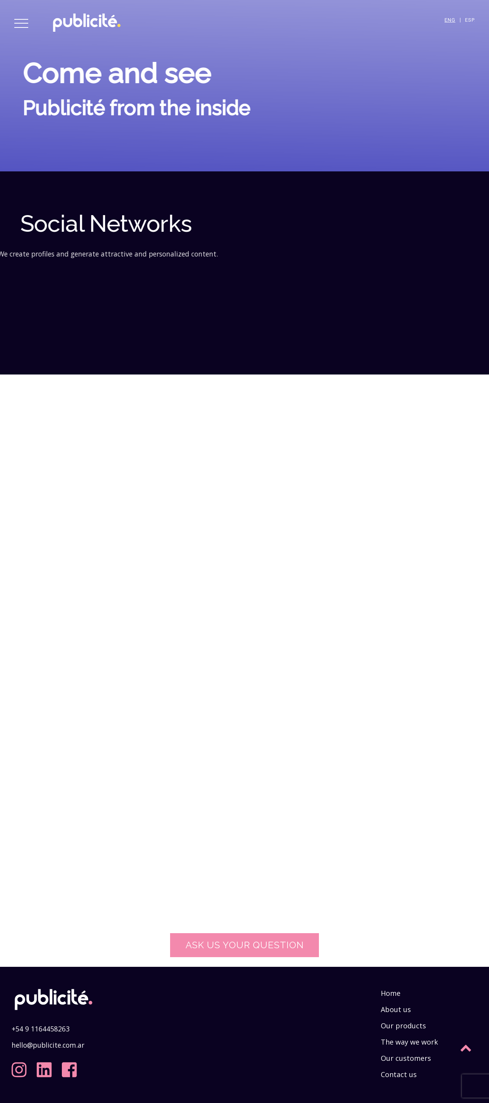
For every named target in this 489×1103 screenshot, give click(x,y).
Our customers (406, 1058)
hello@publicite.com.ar (48, 1045)
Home (390, 993)
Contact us (399, 1074)
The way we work (409, 1042)
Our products (403, 1025)
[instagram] (21, 1066)
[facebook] (71, 1066)
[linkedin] (46, 1066)
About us (396, 1009)
